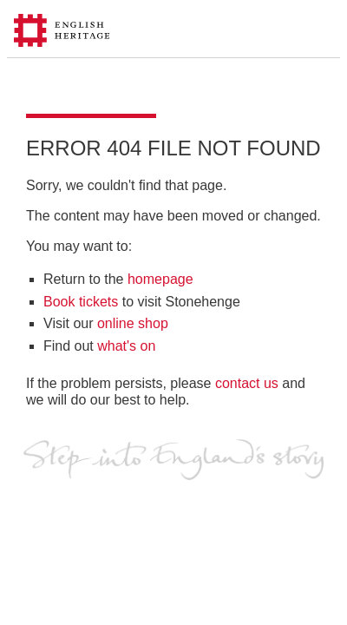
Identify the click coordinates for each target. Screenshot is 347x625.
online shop (132, 323)
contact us (246, 383)
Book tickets (80, 301)
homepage (160, 279)
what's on (126, 346)
